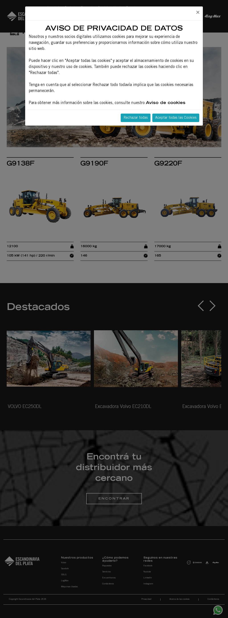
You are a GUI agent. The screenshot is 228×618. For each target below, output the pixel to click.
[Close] (198, 12)
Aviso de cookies (165, 103)
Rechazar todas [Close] (136, 118)
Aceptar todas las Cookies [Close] (175, 118)
